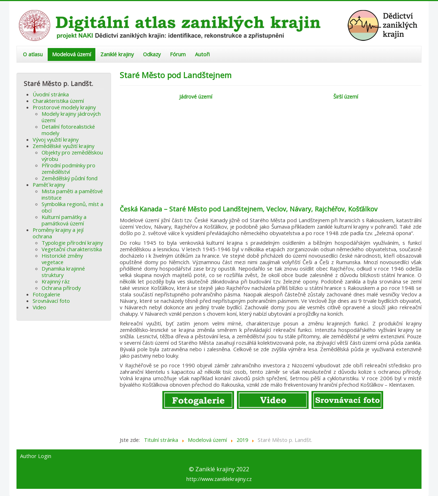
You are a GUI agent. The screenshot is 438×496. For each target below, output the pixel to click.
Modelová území (71, 54)
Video (39, 307)
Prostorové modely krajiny (64, 107)
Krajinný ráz (56, 281)
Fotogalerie (46, 294)
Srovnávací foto (51, 300)
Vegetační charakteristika (72, 249)
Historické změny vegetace (62, 259)
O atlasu (33, 54)
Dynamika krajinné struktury (63, 271)
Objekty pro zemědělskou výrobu (72, 155)
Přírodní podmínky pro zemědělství (68, 168)
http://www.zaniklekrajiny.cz (219, 478)
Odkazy (152, 54)
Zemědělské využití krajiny (63, 145)
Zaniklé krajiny (117, 54)
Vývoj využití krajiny (55, 139)
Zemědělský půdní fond (69, 178)
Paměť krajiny (49, 184)
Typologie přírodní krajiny (72, 242)
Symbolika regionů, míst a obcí (72, 207)
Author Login (35, 456)
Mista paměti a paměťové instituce (72, 194)
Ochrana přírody (61, 287)
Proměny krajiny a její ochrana (58, 233)
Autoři (202, 54)
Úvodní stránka (51, 94)
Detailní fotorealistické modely (68, 130)
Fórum (178, 54)
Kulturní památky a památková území (64, 220)
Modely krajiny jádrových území (71, 117)
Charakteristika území (58, 100)
